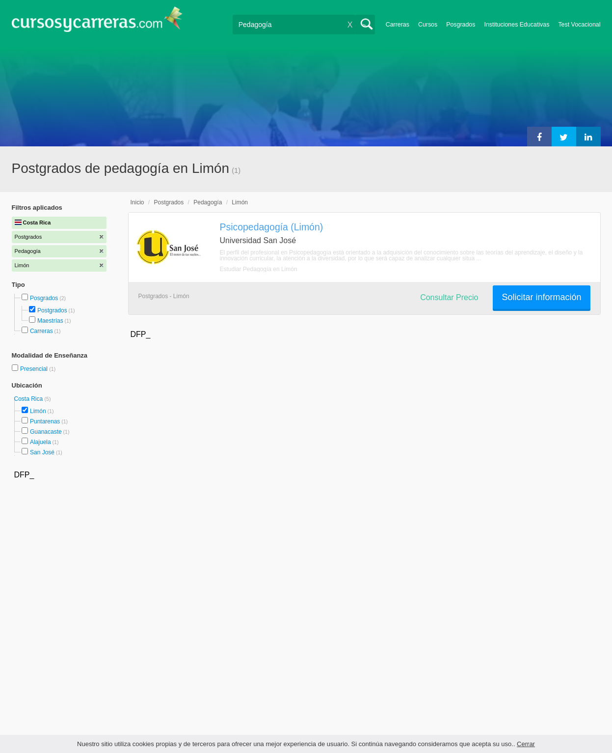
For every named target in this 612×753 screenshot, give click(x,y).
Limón (38, 411)
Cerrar (526, 744)
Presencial (34, 368)
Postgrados (52, 310)
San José (42, 452)
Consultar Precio (449, 297)
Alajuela (40, 442)
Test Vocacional (579, 25)
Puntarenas (45, 421)
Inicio (137, 202)
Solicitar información (541, 297)
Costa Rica (29, 398)
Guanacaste (46, 431)
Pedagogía (207, 202)
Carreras (397, 25)
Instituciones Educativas (516, 25)
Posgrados (460, 25)
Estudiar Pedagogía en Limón (258, 269)
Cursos (427, 25)
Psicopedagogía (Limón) (271, 227)
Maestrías (50, 320)
